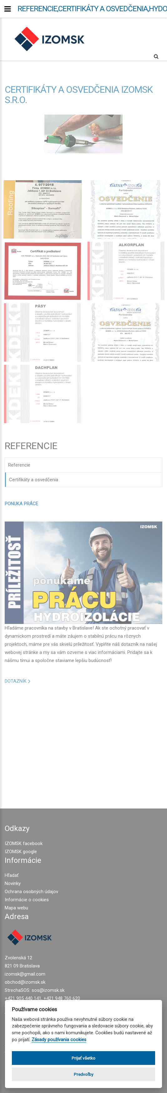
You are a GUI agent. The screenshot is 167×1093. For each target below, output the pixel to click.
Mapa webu (16, 908)
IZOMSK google (21, 851)
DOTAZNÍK (16, 681)
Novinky (13, 883)
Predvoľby (83, 1074)
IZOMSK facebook (24, 843)
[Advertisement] (83, 743)
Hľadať (11, 875)
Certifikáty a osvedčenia (33, 479)
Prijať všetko (83, 1058)
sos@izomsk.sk (48, 990)
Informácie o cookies (27, 900)
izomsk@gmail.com (25, 974)
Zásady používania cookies (59, 1039)
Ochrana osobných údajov (31, 891)
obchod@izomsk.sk (25, 982)
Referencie (19, 465)
